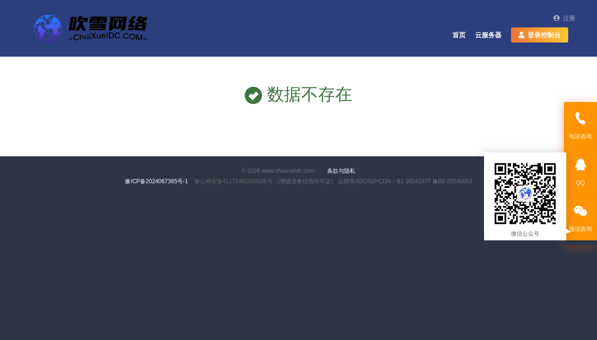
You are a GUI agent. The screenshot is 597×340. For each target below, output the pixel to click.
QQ (580, 170)
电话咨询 (580, 124)
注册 (564, 18)
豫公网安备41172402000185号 (234, 181)
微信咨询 (580, 217)
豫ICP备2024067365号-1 (157, 181)
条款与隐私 (341, 171)
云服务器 (488, 35)
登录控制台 (540, 35)
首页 (459, 35)
